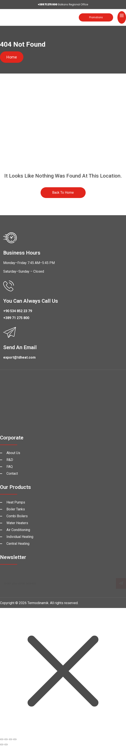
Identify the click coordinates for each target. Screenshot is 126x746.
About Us (13, 453)
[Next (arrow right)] (6, 744)
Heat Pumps (15, 502)
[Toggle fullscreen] (6, 739)
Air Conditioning (18, 530)
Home (11, 57)
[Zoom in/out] (1, 739)
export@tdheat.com (19, 357)
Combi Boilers (17, 516)
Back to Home (63, 192)
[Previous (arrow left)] (1, 744)
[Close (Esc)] (15, 739)
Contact (12, 473)
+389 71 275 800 (16, 318)
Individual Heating (19, 537)
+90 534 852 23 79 (17, 311)
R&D (9, 460)
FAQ (9, 467)
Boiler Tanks (15, 509)
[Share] (10, 739)
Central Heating (17, 544)
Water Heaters (17, 523)
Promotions (96, 17)
